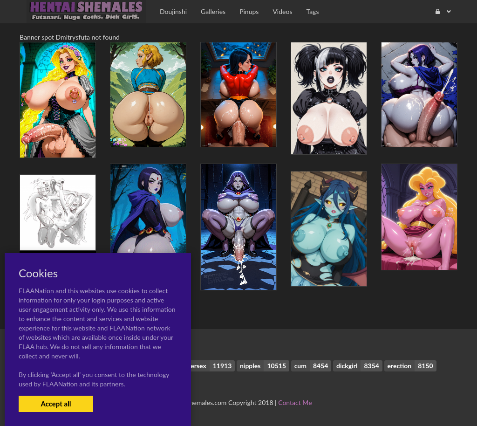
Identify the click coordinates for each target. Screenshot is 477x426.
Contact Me (295, 402)
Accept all (56, 403)
